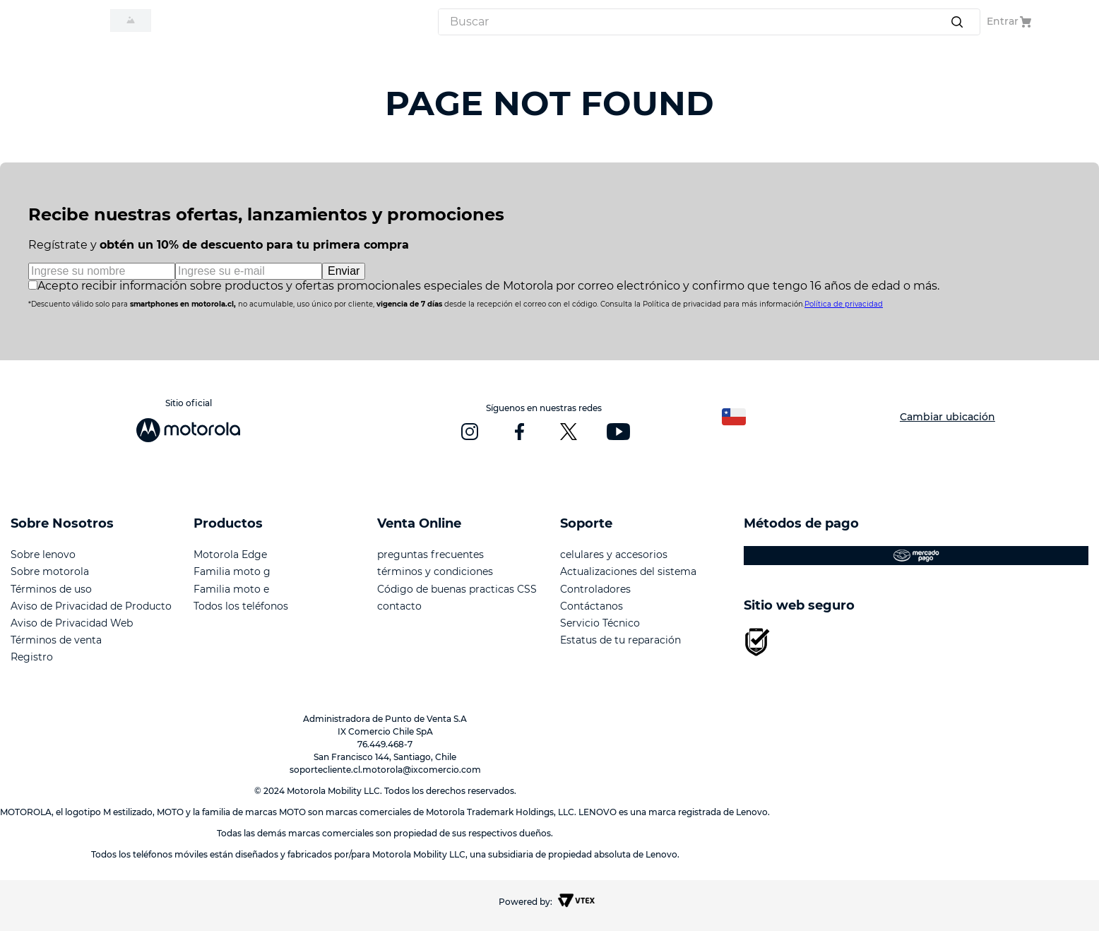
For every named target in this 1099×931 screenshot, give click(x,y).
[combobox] (709, 21)
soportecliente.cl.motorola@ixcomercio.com (385, 769)
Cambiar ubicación (947, 416)
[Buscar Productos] (959, 22)
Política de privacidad (843, 304)
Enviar (344, 271)
